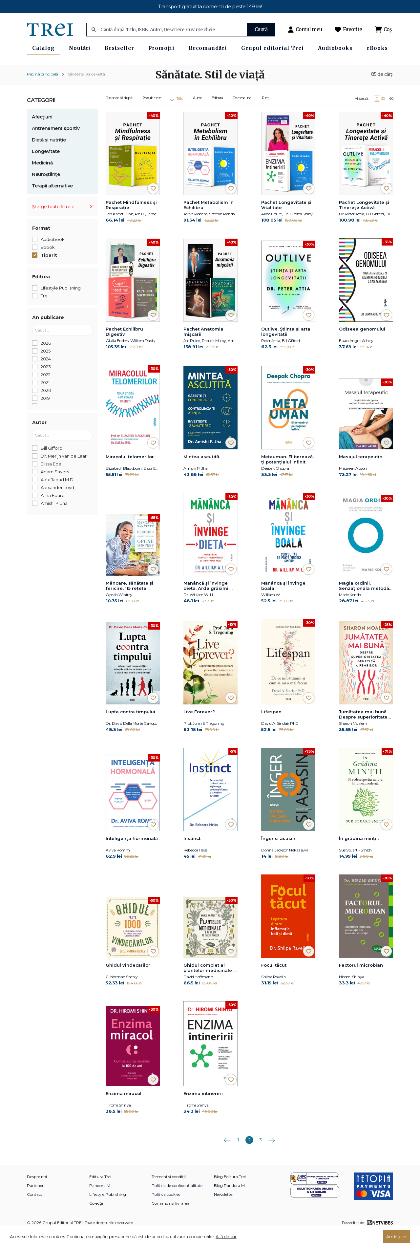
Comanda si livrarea (170, 1219)
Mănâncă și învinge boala (283, 602)
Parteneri (36, 1201)
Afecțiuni (42, 133)
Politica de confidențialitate (177, 1201)
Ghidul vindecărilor (128, 981)
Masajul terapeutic (360, 473)
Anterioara (227, 1153)
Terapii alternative (52, 202)
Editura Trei (100, 1192)
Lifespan (271, 727)
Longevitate (46, 167)
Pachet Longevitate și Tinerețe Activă (364, 221)
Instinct (191, 854)
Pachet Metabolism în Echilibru (208, 221)
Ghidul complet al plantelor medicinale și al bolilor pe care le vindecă (210, 984)
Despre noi (37, 1192)
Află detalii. (226, 1236)
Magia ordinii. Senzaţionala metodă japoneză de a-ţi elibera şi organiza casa (364, 602)
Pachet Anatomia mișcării (203, 347)
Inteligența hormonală (132, 854)
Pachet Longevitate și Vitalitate (286, 221)
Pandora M (99, 1201)
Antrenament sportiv (56, 144)
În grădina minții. (359, 854)
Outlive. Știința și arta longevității (285, 347)
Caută (261, 29)
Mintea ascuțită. (201, 473)
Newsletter (224, 1210)
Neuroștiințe (46, 190)
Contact (34, 1210)
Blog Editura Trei (230, 1192)
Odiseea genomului (362, 345)
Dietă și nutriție (49, 156)
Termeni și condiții (169, 1192)
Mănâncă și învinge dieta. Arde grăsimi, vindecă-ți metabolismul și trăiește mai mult (206, 602)
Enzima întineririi (203, 1109)
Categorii (41, 116)
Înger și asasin (278, 854)
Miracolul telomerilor (130, 473)
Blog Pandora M (229, 1201)
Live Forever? (199, 727)
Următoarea (271, 1153)
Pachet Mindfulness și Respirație (131, 221)
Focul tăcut (273, 981)
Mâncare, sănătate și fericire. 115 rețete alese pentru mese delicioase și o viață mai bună (129, 602)
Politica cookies (166, 1210)
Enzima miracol (123, 1109)
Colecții (96, 1219)
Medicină (42, 179)
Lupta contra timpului (130, 727)
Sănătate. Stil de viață (86, 90)
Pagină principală (42, 90)
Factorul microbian (361, 981)
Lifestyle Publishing (107, 1210)
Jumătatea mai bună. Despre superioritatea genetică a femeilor (364, 730)
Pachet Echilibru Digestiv (124, 347)
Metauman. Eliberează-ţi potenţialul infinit (288, 475)
